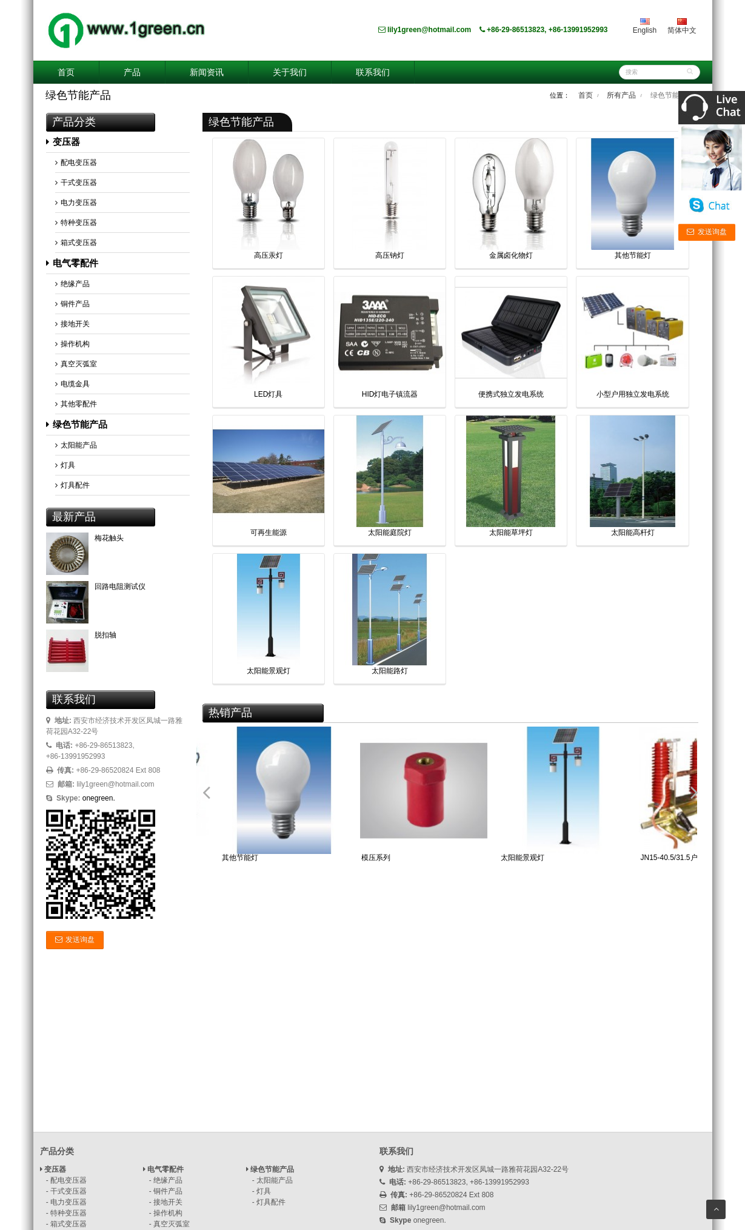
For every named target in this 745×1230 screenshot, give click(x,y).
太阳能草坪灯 (511, 532)
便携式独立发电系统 (511, 394)
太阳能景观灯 (268, 671)
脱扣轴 (105, 635)
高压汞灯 (268, 255)
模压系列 (375, 857)
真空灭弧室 (76, 364)
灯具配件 (72, 485)
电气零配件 (72, 263)
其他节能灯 (633, 255)
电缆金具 (72, 384)
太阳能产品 (76, 445)
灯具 (65, 465)
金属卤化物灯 (511, 255)
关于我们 (290, 72)
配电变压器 (76, 162)
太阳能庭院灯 (390, 532)
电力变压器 (76, 202)
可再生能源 (268, 532)
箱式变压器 (76, 242)
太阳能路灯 (390, 671)
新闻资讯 (207, 72)
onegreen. (98, 798)
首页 (66, 72)
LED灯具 (268, 394)
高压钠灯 (389, 255)
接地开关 (72, 324)
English (644, 26)
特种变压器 (76, 222)
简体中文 (682, 26)
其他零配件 (76, 404)
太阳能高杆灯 (633, 532)
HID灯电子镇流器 (390, 394)
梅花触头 (109, 538)
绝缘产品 (72, 284)
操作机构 (72, 344)
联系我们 (373, 72)
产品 (132, 72)
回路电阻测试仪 (120, 586)
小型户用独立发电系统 (632, 394)
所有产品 (621, 95)
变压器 (63, 141)
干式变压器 (76, 182)
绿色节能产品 (76, 424)
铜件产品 (72, 304)
